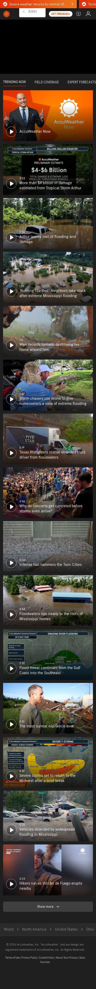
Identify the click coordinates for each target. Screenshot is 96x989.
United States (66, 929)
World (9, 929)
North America (34, 929)
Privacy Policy (29, 957)
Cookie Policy (47, 957)
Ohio (90, 929)
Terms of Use (12, 957)
